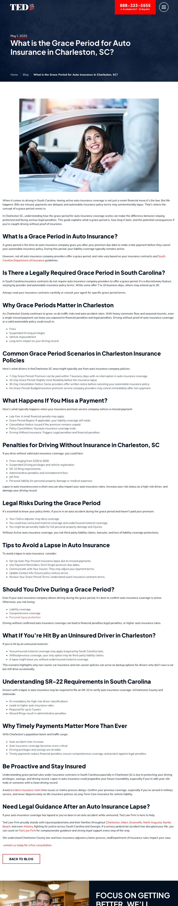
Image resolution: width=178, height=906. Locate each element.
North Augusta (152, 822)
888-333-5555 (135, 7)
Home (14, 74)
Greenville (135, 822)
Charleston (113, 822)
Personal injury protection (25, 617)
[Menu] (164, 7)
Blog (26, 74)
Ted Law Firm (28, 830)
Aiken (124, 822)
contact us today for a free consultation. (27, 845)
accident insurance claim (25, 790)
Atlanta (28, 826)
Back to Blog (21, 859)
